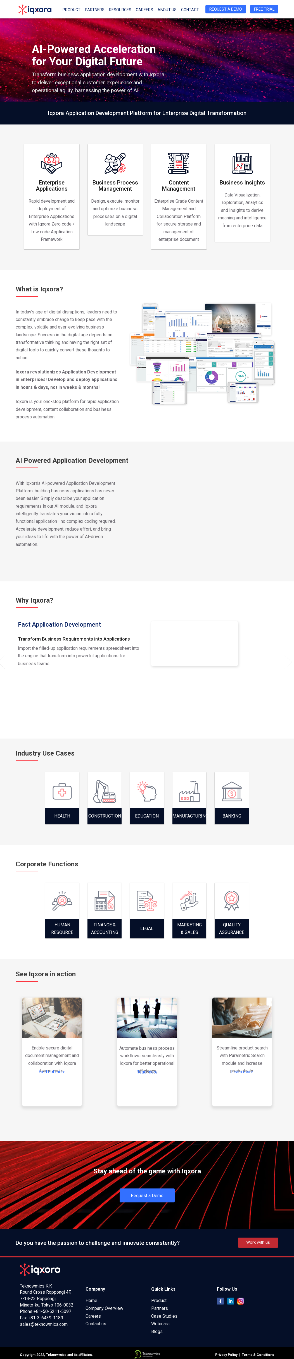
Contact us (96, 1323)
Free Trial (264, 9)
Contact (190, 10)
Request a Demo (225, 9)
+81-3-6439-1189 (45, 1317)
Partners (95, 10)
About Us (167, 10)
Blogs (157, 1331)
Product (71, 10)
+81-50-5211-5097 (52, 1311)
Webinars (160, 1323)
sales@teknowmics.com (44, 1324)
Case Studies (164, 1316)
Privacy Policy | (227, 1355)
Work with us (258, 1242)
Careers (144, 10)
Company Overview (104, 1308)
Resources (120, 10)
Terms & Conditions (257, 1355)
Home (91, 1300)
